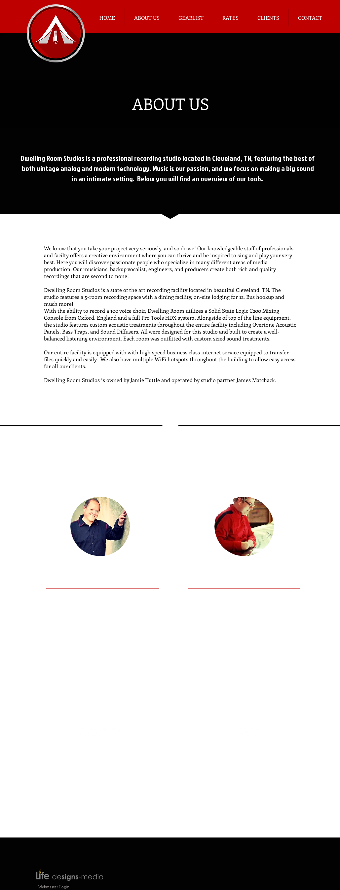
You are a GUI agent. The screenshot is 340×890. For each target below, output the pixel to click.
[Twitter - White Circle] (104, 732)
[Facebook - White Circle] (243, 732)
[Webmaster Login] (54, 886)
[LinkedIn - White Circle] (254, 732)
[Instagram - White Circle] (116, 732)
